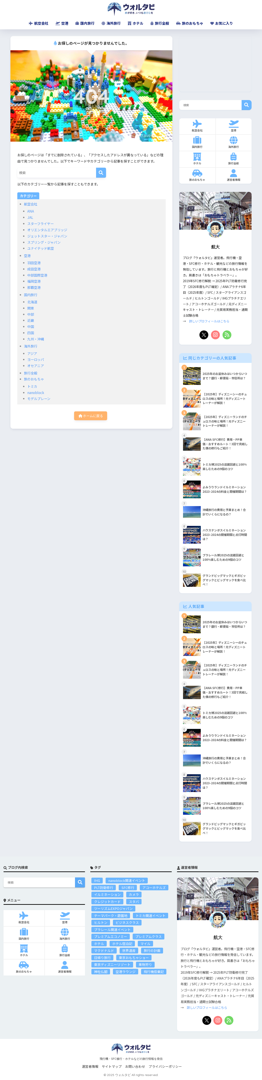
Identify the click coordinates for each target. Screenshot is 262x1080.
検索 (247, 105)
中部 (30, 314)
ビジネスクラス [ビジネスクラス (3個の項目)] (127, 922)
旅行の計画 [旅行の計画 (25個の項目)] (152, 950)
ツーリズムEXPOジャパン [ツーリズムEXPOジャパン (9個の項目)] (113, 908)
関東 (30, 308)
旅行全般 (159, 23)
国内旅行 (85, 23)
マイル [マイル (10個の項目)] (145, 943)
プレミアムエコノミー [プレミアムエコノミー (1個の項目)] (110, 936)
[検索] (101, 173)
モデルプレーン (38, 398)
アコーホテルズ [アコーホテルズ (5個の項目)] (154, 887)
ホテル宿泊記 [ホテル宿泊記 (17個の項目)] (122, 943)
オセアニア (35, 365)
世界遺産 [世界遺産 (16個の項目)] (129, 950)
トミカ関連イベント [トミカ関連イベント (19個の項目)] (150, 915)
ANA (30, 211)
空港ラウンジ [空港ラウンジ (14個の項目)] (126, 971)
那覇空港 (34, 287)
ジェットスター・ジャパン (47, 235)
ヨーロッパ (35, 359)
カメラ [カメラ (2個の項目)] (134, 894)
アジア (32, 353)
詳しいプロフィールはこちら (209, 321)
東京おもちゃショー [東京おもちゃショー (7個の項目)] (134, 957)
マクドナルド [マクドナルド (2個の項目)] (104, 950)
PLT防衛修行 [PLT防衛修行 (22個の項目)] (103, 887)
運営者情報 (90, 1066)
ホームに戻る (91, 415)
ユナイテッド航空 (40, 248)
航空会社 (38, 23)
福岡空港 (34, 281)
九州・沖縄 (35, 338)
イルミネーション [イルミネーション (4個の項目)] (107, 894)
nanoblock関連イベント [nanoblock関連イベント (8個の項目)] (126, 880)
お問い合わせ (135, 1066)
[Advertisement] (215, 64)
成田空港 (34, 268)
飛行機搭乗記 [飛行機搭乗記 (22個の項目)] (154, 971)
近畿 (30, 320)
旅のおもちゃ (189, 23)
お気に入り (221, 23)
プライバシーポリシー (165, 1066)
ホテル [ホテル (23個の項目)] (99, 943)
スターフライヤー (40, 223)
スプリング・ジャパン (44, 242)
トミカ (32, 386)
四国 (30, 332)
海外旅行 (111, 23)
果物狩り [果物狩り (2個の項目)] (145, 964)
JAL (30, 217)
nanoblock (35, 392)
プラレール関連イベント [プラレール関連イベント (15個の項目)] (112, 929)
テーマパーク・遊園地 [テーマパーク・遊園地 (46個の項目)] (110, 915)
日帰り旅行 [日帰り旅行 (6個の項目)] (102, 957)
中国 (30, 326)
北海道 (32, 301)
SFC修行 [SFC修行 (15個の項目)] (127, 887)
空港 (61, 23)
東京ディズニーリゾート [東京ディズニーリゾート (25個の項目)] (112, 964)
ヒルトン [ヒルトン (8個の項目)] (100, 922)
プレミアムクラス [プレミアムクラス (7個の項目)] (148, 936)
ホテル (135, 23)
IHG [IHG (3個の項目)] (97, 880)
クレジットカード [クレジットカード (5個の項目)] (107, 901)
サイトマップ (112, 1066)
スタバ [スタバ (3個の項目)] (134, 901)
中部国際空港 (37, 275)
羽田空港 (34, 262)
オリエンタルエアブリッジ (47, 229)
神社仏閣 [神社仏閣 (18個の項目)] (100, 971)
